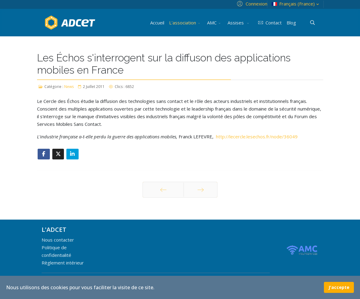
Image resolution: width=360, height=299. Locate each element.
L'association (182, 23)
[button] (251, 3)
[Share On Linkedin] (72, 154)
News (69, 86)
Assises (236, 23)
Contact (269, 23)
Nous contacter (58, 240)
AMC (212, 23)
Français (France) (296, 4)
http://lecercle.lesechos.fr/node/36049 (257, 136)
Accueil (157, 23)
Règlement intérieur (63, 263)
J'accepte (338, 287)
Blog (291, 23)
